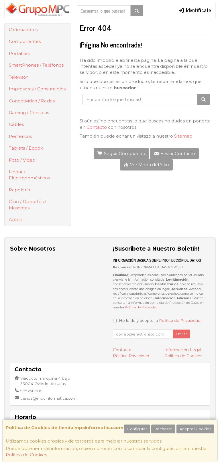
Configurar (137, 429)
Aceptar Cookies (195, 429)
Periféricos (20, 136)
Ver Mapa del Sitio (146, 164)
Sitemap (183, 136)
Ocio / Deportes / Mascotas (27, 204)
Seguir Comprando (121, 153)
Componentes (25, 41)
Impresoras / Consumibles (37, 89)
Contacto (97, 127)
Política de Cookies (26, 454)
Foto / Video (22, 160)
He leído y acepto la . (160, 320)
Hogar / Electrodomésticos (29, 175)
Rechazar (163, 429)
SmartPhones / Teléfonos (36, 65)
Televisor (18, 77)
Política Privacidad (131, 355)
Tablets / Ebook (26, 148)
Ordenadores (23, 29)
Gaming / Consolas (29, 112)
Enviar (181, 334)
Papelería (19, 190)
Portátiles (19, 53)
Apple (15, 219)
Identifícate (194, 10)
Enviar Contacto (174, 153)
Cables (16, 124)
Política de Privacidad (141, 307)
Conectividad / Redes (32, 101)
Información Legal (182, 349)
